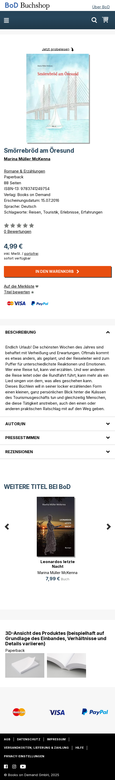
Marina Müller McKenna (27, 158)
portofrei (31, 253)
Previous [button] (6, 525)
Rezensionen (19, 451)
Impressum (56, 739)
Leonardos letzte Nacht (57, 564)
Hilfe (79, 747)
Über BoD (101, 6)
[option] (57, 543)
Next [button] (108, 525)
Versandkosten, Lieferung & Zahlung (36, 747)
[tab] (57, 329)
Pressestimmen (22, 437)
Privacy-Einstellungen (24, 756)
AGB (7, 739)
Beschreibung (20, 332)
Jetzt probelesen (55, 49)
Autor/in (15, 423)
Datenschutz (28, 739)
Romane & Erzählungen (24, 171)
